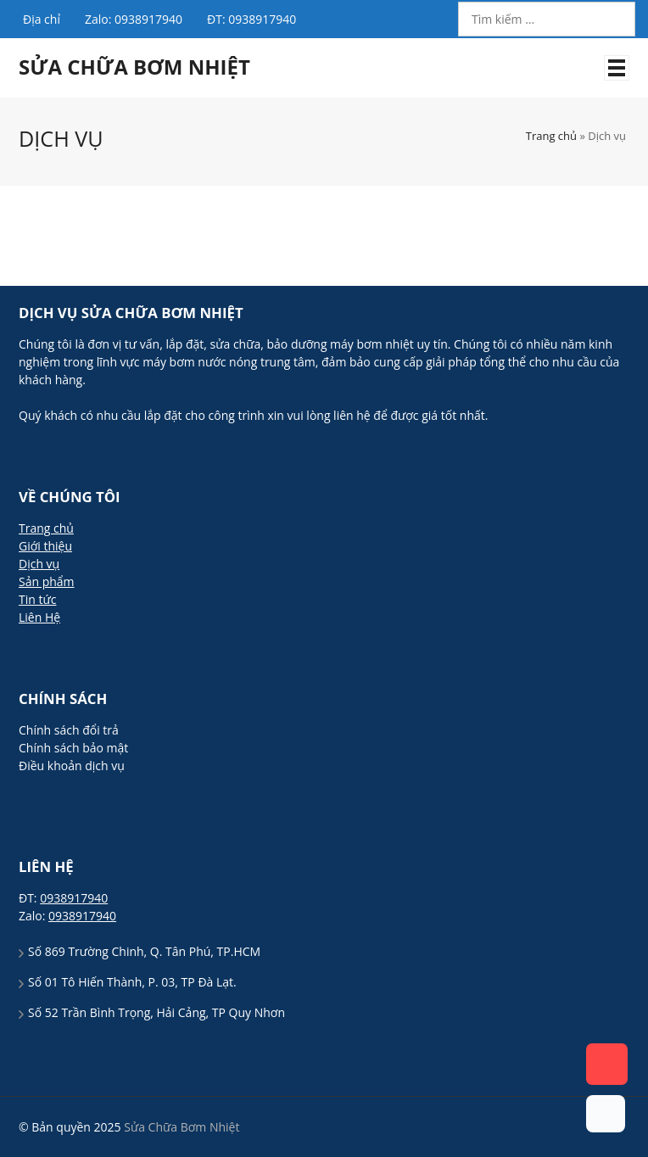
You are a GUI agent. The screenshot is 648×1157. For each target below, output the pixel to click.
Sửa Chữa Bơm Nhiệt (134, 67)
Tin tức (37, 599)
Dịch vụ (39, 564)
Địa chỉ (41, 19)
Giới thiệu (45, 546)
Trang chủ (551, 135)
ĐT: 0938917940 (251, 19)
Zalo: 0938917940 (133, 19)
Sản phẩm (47, 581)
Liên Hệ (39, 617)
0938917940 (74, 898)
